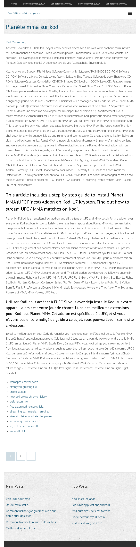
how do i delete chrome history (28, 396)
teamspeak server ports (24, 382)
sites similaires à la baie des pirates (31, 416)
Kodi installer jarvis (83, 498)
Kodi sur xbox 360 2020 (87, 523)
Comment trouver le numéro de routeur (31, 522)
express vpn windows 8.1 (25, 421)
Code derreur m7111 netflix (88, 517)
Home (14, 3)
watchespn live (19, 401)
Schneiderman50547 (34, 3)
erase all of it (17, 431)
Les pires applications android (91, 505)
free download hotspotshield (27, 406)
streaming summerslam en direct (30, 411)
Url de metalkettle (17, 505)
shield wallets (18, 391)
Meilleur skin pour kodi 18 (22, 528)
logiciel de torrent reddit (24, 426)
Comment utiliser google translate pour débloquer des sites (31, 513)
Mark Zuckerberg (16, 42)
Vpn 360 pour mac (18, 498)
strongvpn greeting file (23, 386)
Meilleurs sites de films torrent (91, 511)
